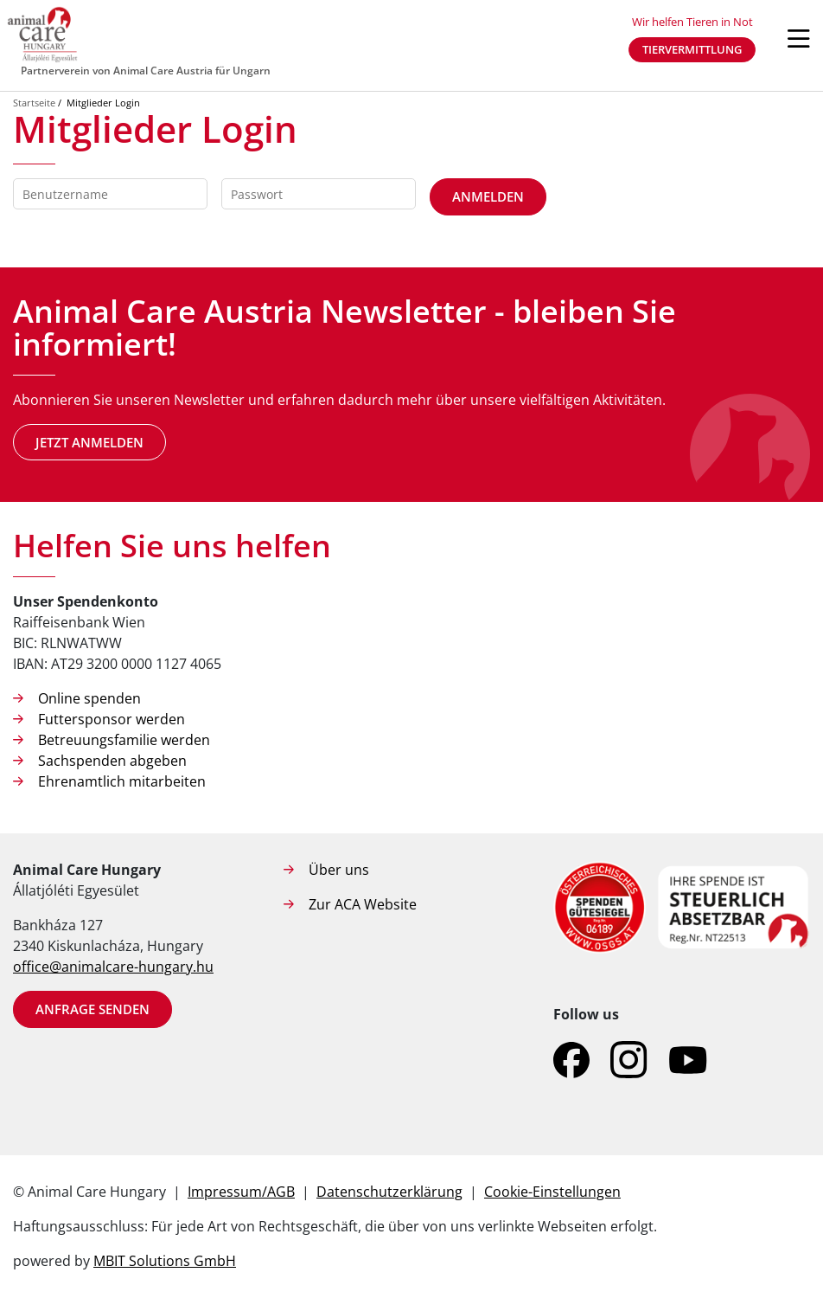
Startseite (34, 102)
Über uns (339, 869)
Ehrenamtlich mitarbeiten (122, 781)
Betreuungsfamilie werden (124, 739)
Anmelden (488, 196)
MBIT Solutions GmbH (164, 1260)
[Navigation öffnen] (799, 39)
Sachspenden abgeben (112, 760)
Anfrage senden (92, 1009)
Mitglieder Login (103, 102)
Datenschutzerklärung (389, 1191)
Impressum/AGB (241, 1191)
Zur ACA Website (363, 904)
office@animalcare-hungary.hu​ (113, 966)
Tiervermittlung (692, 49)
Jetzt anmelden (89, 442)
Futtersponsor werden (111, 719)
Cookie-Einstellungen (552, 1191)
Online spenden (89, 698)
